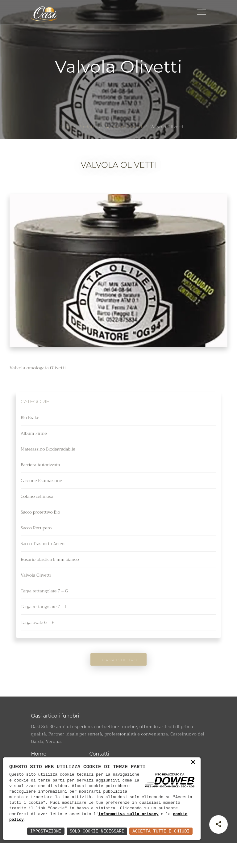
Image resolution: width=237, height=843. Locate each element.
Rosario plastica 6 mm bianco (50, 559)
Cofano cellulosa (37, 496)
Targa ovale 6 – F (37, 622)
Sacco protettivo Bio (40, 512)
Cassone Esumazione (41, 480)
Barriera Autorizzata (40, 464)
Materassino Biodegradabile (48, 449)
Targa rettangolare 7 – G (44, 591)
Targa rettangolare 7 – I (43, 606)
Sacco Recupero (36, 528)
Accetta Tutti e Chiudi (160, 831)
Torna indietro (118, 660)
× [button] (193, 763)
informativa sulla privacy (128, 814)
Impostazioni (45, 831)
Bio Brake (30, 417)
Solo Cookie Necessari (97, 831)
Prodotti (87, 126)
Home (64, 126)
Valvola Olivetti (36, 575)
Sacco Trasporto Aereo (42, 543)
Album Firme (34, 433)
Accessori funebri (123, 126)
